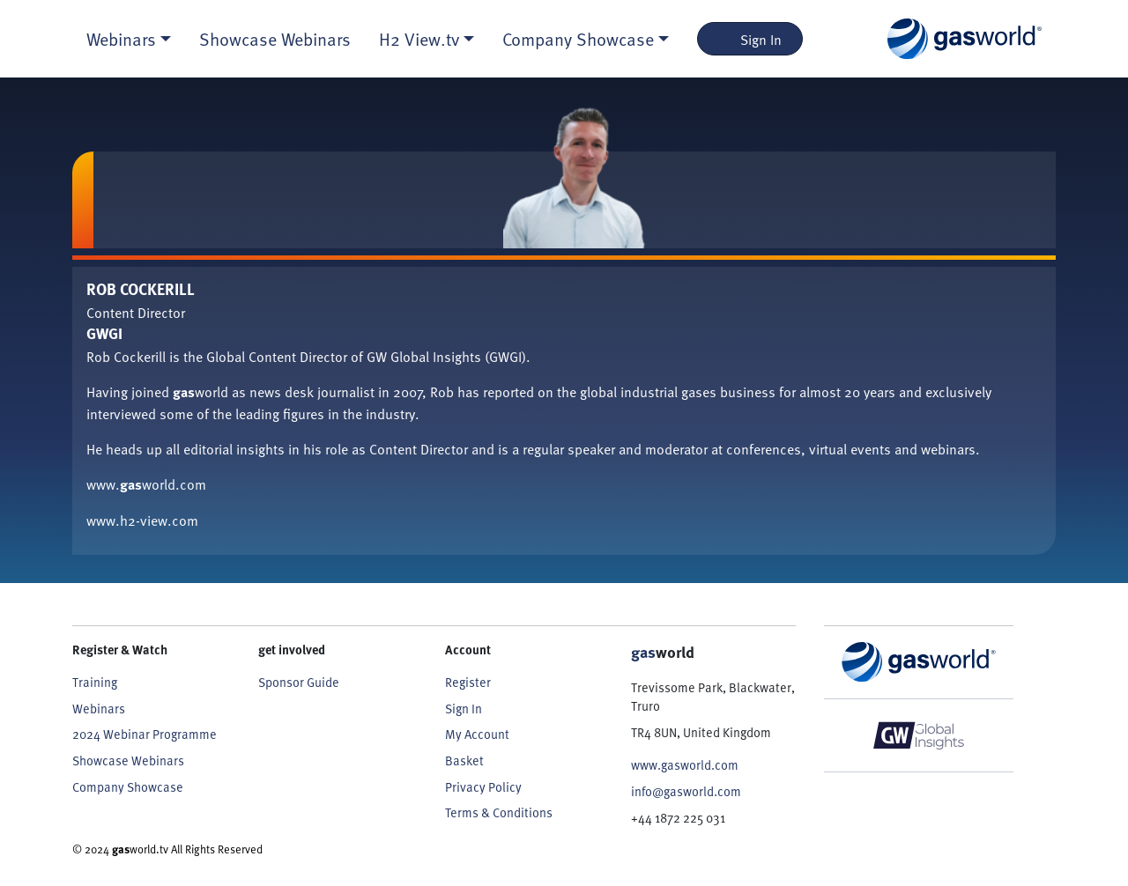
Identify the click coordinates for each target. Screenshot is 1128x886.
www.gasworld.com (684, 764)
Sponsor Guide (298, 681)
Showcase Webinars (275, 38)
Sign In (750, 38)
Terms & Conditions (499, 812)
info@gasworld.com (686, 791)
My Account (477, 733)
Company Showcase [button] (578, 38)
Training (94, 681)
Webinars (98, 708)
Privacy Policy (483, 786)
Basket (464, 760)
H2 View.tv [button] (419, 38)
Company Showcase (127, 786)
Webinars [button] (121, 38)
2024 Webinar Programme (144, 733)
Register (468, 681)
